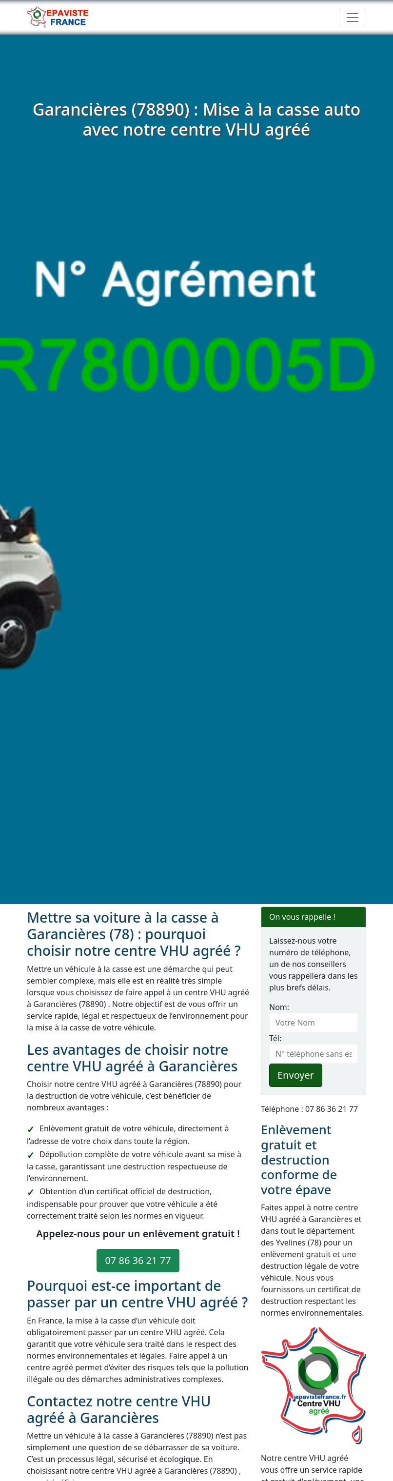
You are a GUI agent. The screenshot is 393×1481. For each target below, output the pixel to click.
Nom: (279, 1007)
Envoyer (295, 1075)
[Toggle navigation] (352, 17)
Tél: (275, 1038)
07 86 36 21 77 (138, 1260)
